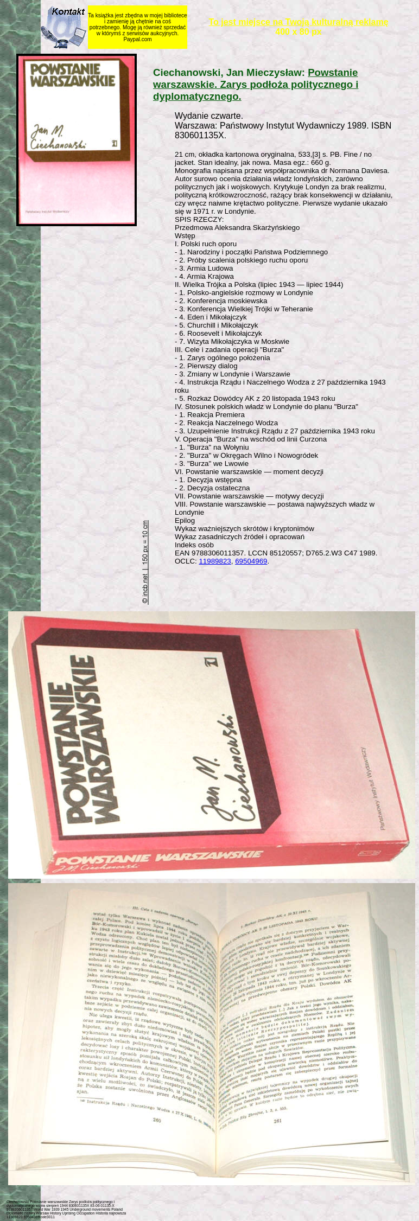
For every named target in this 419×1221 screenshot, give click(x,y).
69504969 (251, 561)
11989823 (215, 561)
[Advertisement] (284, 591)
